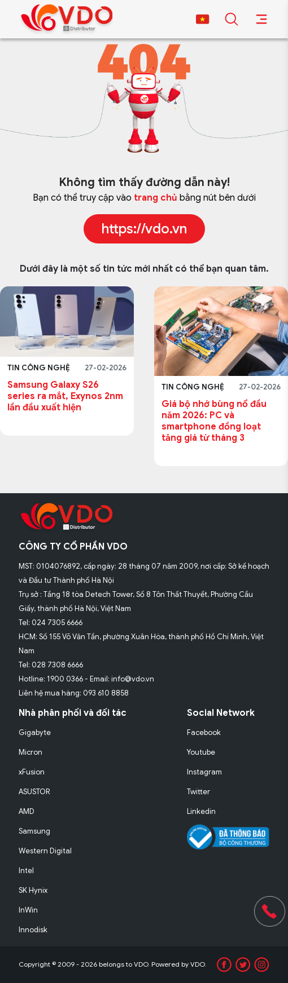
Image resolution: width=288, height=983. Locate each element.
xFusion (32, 772)
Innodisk (33, 930)
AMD (26, 811)
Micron (30, 752)
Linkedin (201, 811)
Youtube (201, 752)
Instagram (204, 772)
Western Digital (45, 851)
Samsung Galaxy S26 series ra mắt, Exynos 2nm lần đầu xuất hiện (65, 396)
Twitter (198, 791)
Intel (26, 870)
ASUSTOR (34, 791)
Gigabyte (35, 732)
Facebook (204, 732)
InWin (28, 910)
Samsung (34, 831)
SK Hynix (33, 890)
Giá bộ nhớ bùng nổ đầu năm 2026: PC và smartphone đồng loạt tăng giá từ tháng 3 (214, 421)
